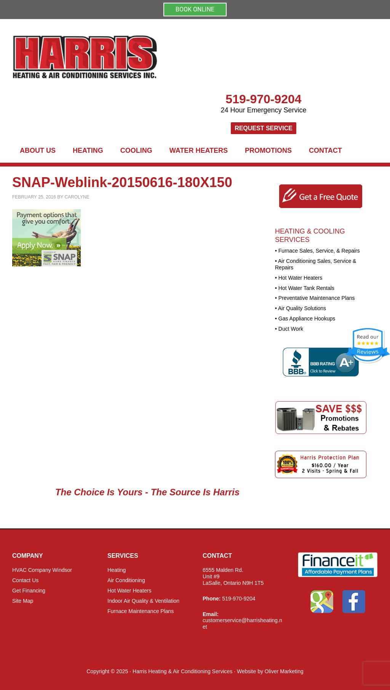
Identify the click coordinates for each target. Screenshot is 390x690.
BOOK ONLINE (195, 9)
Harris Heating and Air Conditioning (153, 57)
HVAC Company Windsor (42, 570)
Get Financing (28, 591)
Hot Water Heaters (129, 591)
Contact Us (25, 580)
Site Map (22, 601)
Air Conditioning (126, 580)
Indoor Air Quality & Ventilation (143, 601)
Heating (116, 570)
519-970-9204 (263, 99)
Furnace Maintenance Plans (140, 611)
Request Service (263, 128)
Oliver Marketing (284, 671)
